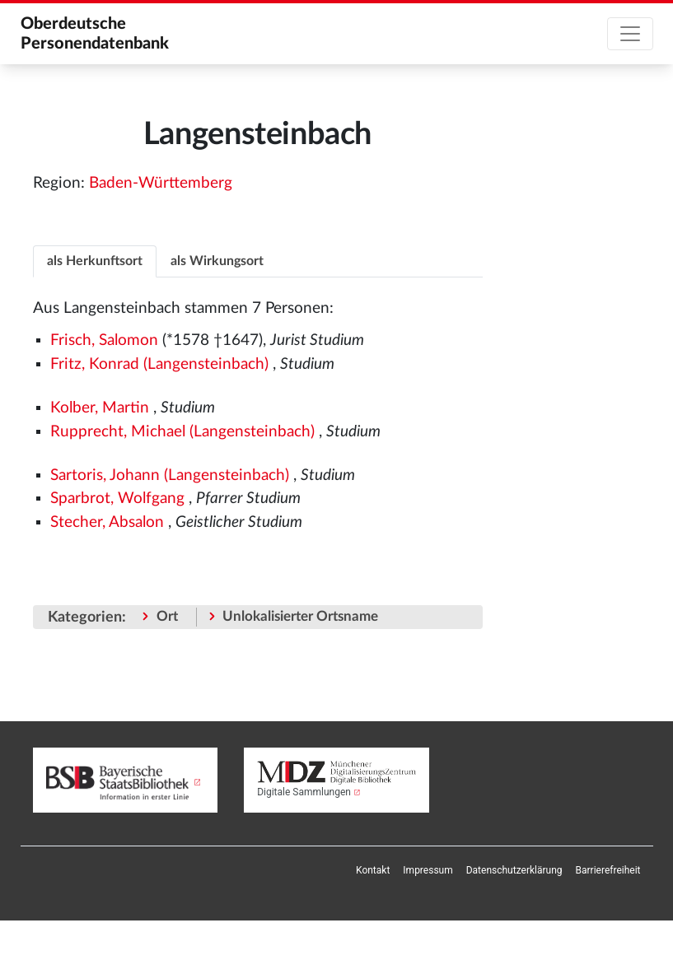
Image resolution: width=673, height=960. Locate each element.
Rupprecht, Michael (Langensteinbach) (182, 432)
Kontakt (373, 870)
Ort (167, 616)
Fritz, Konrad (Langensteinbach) (159, 364)
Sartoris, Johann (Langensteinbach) (169, 475)
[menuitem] (373, 870)
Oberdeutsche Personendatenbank (95, 34)
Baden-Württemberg (160, 183)
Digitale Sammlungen (304, 792)
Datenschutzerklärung (514, 870)
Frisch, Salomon (104, 340)
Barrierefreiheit (608, 870)
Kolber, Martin (99, 408)
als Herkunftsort (95, 261)
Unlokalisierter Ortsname (300, 616)
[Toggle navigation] (630, 33)
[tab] (95, 260)
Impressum (427, 870)
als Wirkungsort (217, 261)
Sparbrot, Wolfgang (117, 498)
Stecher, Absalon (107, 522)
